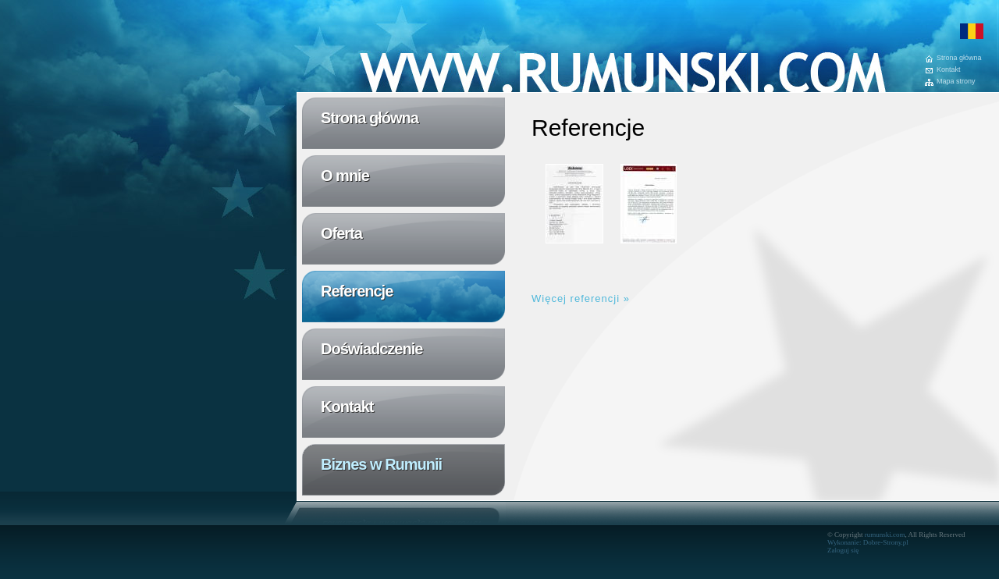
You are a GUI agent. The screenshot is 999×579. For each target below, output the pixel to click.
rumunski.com (885, 534)
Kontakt (949, 69)
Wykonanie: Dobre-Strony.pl (867, 542)
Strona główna (959, 58)
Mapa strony (956, 81)
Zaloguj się (843, 550)
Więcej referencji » (580, 298)
